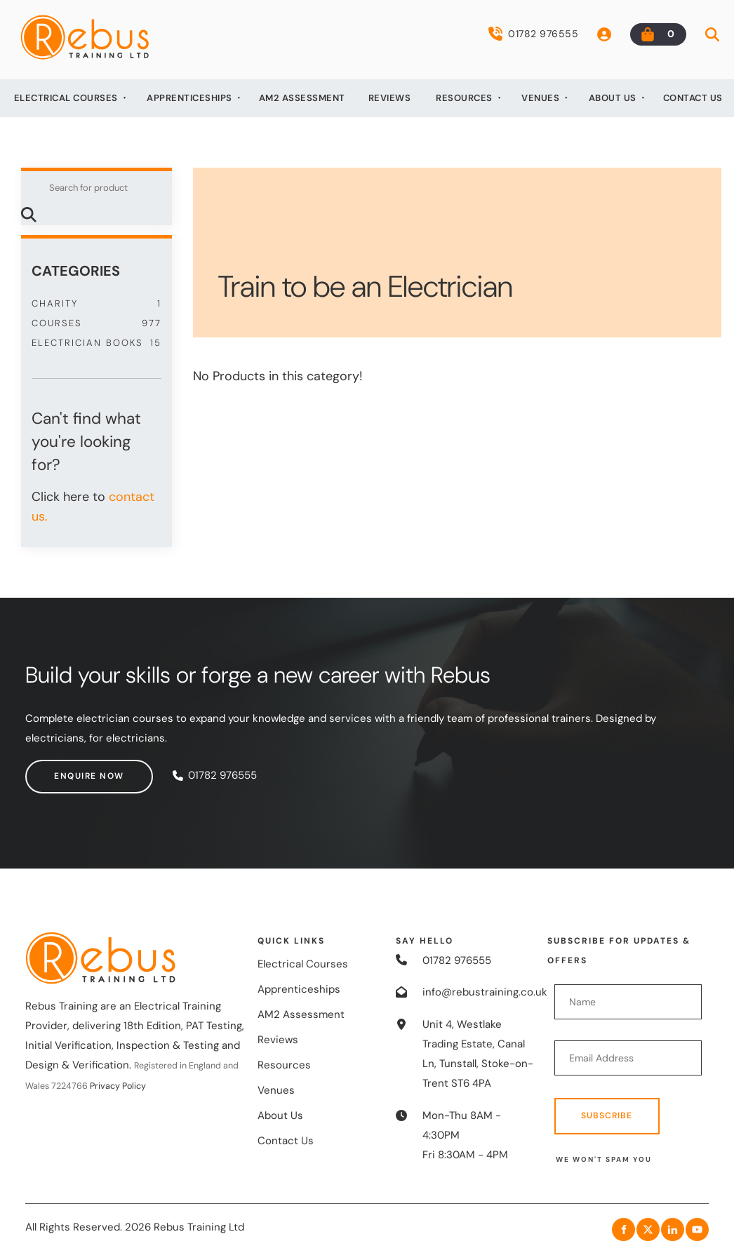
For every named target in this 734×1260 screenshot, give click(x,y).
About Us (612, 98)
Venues (540, 98)
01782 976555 (533, 34)
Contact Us (693, 98)
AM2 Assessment (302, 98)
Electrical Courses (66, 98)
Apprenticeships (189, 98)
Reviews (389, 98)
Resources (464, 98)
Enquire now (60, 769)
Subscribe (606, 1115)
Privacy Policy (118, 1086)
